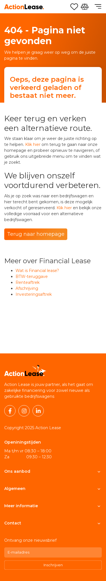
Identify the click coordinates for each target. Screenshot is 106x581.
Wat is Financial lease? (37, 270)
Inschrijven (53, 565)
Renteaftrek (28, 282)
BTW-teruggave (32, 276)
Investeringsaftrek (34, 294)
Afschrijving (27, 288)
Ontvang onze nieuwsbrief (30, 540)
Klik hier (32, 144)
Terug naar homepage (35, 234)
